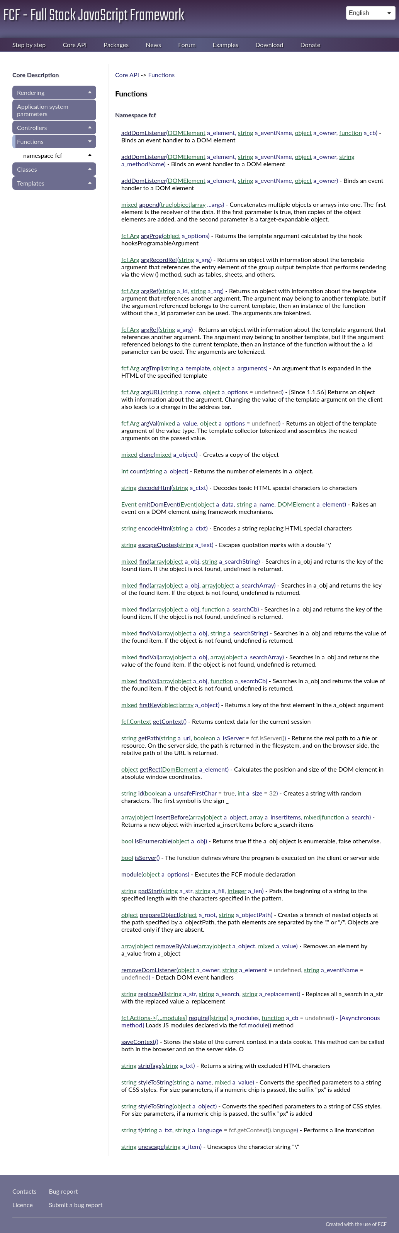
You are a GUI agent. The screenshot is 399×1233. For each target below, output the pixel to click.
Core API (75, 44)
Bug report (63, 1191)
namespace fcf (42, 155)
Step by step (29, 44)
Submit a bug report (75, 1204)
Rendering (30, 92)
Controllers (32, 127)
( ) (172, 204)
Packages (116, 44)
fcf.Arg (130, 235)
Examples (225, 44)
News (153, 44)
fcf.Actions (135, 1017)
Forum (186, 44)
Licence (22, 1204)
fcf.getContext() (250, 1129)
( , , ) (229, 180)
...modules (171, 1017)
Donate (311, 44)
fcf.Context (136, 721)
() (154, 721)
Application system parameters (42, 110)
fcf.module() (255, 1025)
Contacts (24, 1191)
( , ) (172, 290)
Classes (27, 169)
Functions (30, 141)
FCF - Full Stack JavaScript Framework (93, 16)
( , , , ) (249, 132)
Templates (30, 183)
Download (269, 44)
